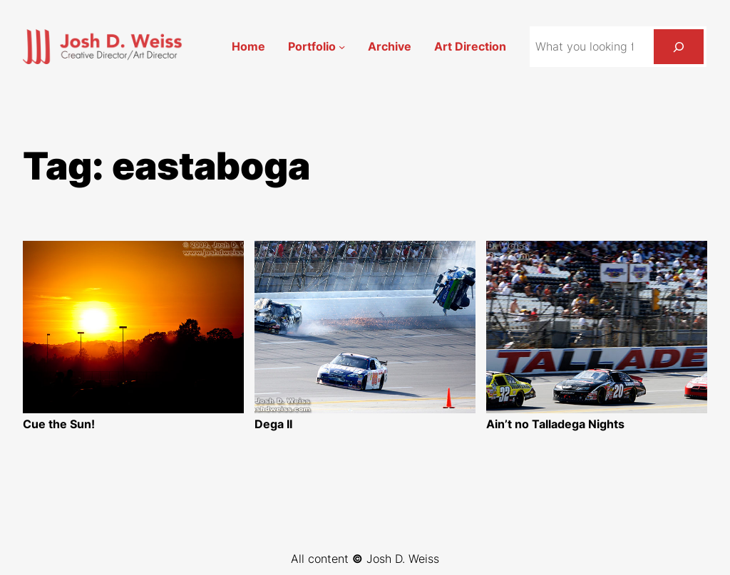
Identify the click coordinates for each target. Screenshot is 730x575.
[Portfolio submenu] (342, 46)
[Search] (679, 46)
